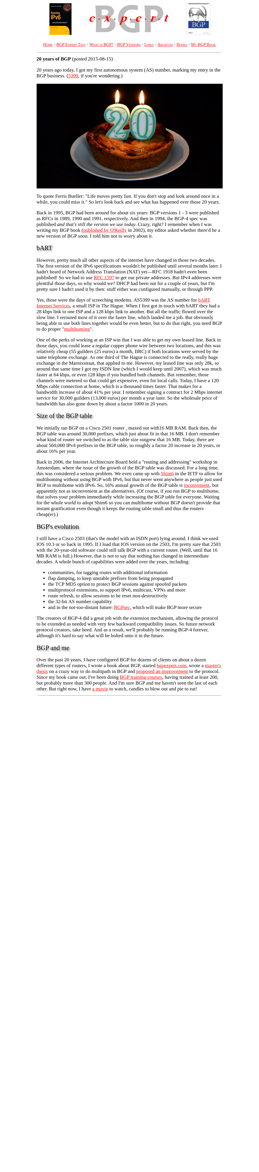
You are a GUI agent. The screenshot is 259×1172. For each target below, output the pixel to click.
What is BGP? (101, 44)
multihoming (77, 329)
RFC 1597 (104, 277)
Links (149, 44)
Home (48, 44)
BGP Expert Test (70, 44)
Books (181, 44)
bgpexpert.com (171, 665)
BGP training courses (141, 677)
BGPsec (122, 607)
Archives (165, 44)
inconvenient (197, 485)
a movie (100, 689)
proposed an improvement (162, 671)
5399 (73, 76)
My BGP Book (203, 44)
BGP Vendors (129, 44)
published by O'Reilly (104, 230)
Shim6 (167, 473)
